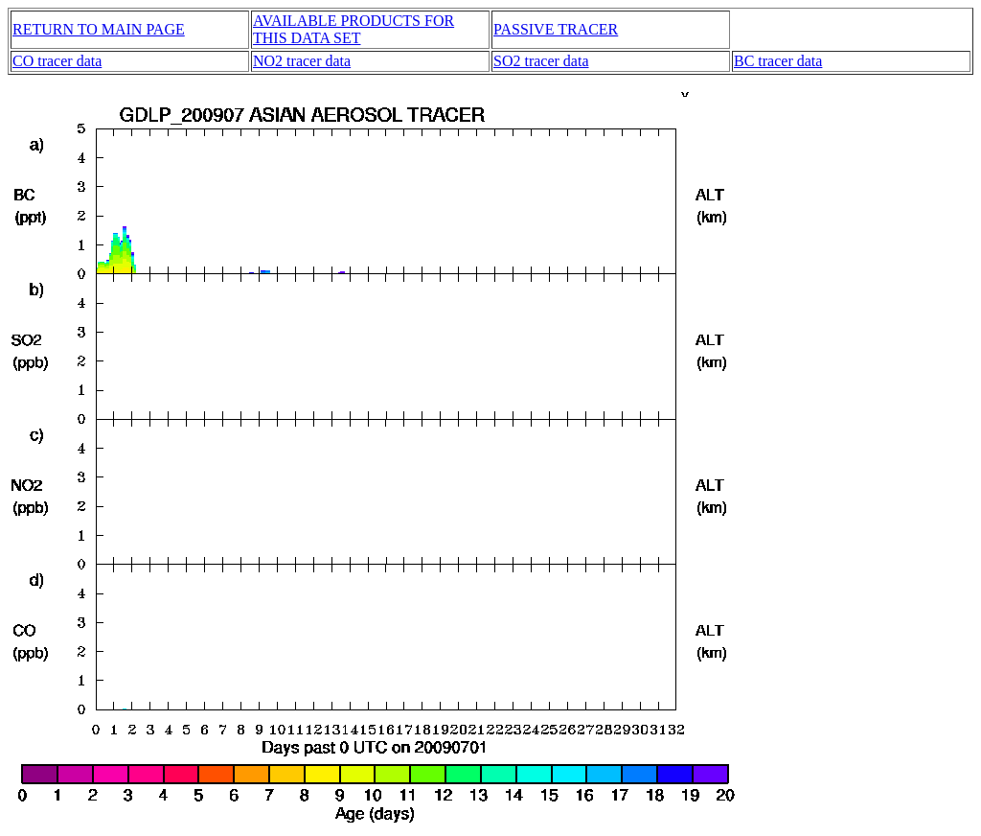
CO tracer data (57, 61)
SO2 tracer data (541, 61)
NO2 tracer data (302, 61)
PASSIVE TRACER (555, 29)
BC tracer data (778, 61)
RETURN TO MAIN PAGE (98, 29)
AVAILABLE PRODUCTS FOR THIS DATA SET (353, 29)
